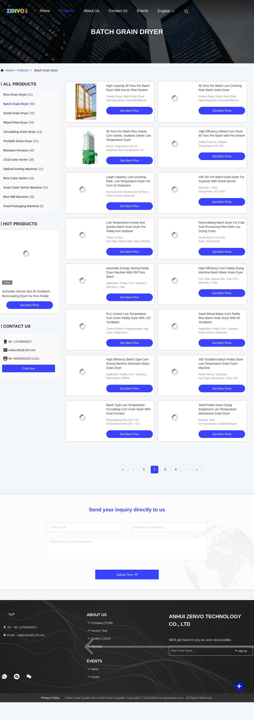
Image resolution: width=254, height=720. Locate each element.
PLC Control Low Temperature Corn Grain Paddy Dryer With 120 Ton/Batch (128, 318)
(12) (23, 169)
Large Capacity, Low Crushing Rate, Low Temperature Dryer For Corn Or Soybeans (128, 181)
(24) (21, 141)
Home (45, 11)
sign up (240, 650)
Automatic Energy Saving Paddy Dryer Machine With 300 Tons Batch (127, 272)
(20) (19, 113)
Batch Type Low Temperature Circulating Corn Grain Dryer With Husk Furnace (128, 409)
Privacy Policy (50, 698)
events (142, 11)
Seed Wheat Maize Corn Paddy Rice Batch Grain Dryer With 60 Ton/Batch (219, 318)
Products (66, 11)
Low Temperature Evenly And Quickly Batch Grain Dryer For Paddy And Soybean (126, 227)
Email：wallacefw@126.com (24, 635)
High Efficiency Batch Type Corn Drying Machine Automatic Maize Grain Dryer (127, 364)
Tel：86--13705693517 (20, 627)
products (23, 70)
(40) (18, 150)
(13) (22, 131)
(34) (18, 122)
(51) (18, 94)
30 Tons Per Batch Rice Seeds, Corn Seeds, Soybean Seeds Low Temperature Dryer (128, 135)
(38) (18, 159)
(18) (18, 178)
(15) (25, 187)
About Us (91, 11)
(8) (23, 206)
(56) (19, 104)
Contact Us (118, 11)
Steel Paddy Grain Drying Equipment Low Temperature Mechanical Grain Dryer (217, 409)
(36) (18, 196)
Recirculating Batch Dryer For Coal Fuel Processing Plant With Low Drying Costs (221, 227)
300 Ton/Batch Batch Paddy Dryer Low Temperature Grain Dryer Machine (221, 364)
